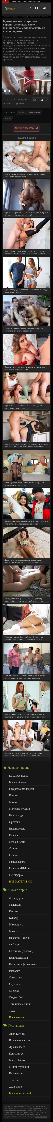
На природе (16, 815)
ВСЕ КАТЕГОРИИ (20, 881)
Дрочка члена (17, 1047)
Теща (12, 1010)
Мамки (13, 802)
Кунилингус (16, 1053)
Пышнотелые (17, 828)
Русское (14, 835)
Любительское (33, 112)
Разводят (14, 970)
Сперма (13, 848)
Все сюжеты (16, 1017)
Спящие (14, 855)
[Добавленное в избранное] (29, 8)
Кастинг (14, 911)
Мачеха (13, 931)
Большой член (17, 782)
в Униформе (16, 874)
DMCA (12, 1108)
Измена (13, 795)
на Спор (14, 944)
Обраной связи (41, 1117)
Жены (21, 112)
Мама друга (16, 924)
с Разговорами (17, 861)
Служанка (15, 984)
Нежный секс (17, 1073)
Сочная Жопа (17, 841)
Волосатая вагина (19, 1040)
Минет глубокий (19, 1066)
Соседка (14, 990)
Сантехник (15, 977)
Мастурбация (17, 1060)
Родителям (32, 1110)
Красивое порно (18, 775)
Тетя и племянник (20, 1004)
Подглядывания (18, 957)
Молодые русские (19, 808)
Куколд (13, 917)
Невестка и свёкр (19, 937)
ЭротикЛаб (8, 1106)
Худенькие (15, 1086)
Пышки (8, 118)
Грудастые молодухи (21, 788)
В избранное (23, 99)
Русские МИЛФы (19, 868)
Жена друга (16, 898)
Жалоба (20, 103)
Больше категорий (20, 1093)
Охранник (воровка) (21, 951)
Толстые (14, 1080)
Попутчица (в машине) (22, 964)
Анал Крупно (17, 1033)
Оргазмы (14, 822)
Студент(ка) (16, 997)
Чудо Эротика (10, 8)
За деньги (15, 904)
